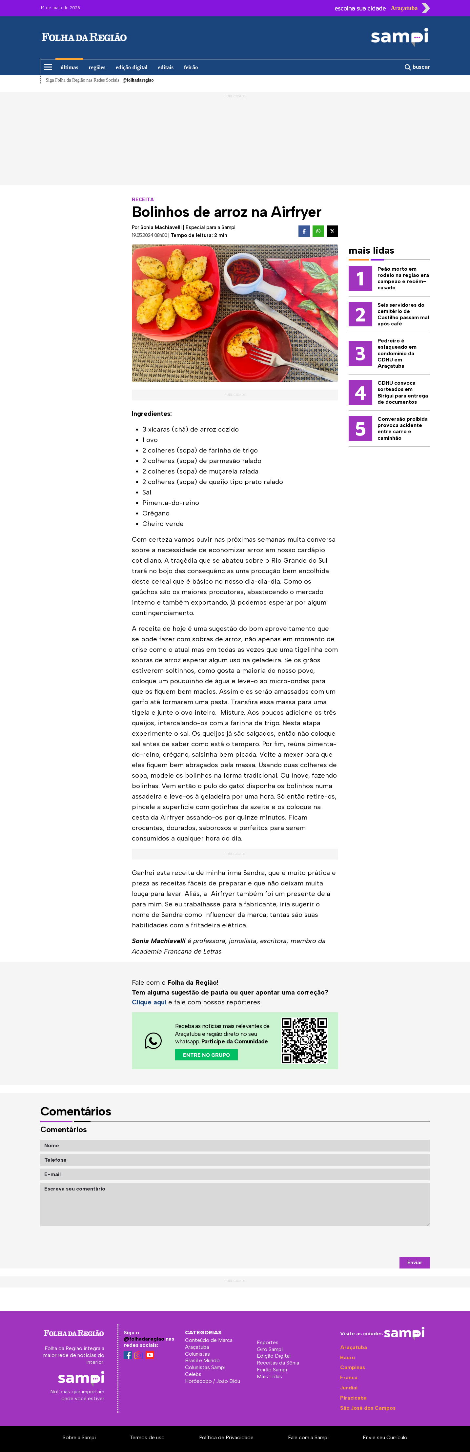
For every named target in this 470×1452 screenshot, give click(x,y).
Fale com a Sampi (308, 1437)
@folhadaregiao (144, 1339)
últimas (69, 67)
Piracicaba (353, 1398)
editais (166, 67)
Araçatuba (353, 1347)
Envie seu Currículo (385, 1437)
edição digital (132, 67)
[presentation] (380, 1241)
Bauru (347, 1357)
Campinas (352, 1367)
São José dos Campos (368, 1408)
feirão (191, 67)
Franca (349, 1377)
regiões (97, 67)
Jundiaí (349, 1387)
